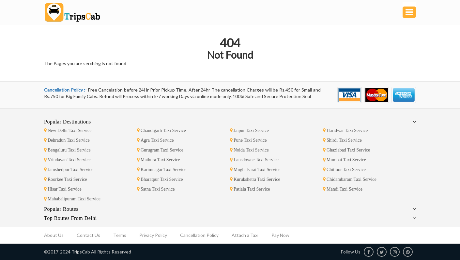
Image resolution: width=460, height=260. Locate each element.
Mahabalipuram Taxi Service (72, 198)
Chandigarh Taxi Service (161, 130)
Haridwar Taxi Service (345, 130)
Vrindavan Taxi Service (67, 159)
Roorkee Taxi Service (65, 179)
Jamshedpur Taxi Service (68, 169)
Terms (119, 235)
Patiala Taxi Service (250, 189)
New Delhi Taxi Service (67, 130)
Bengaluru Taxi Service (67, 150)
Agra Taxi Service (155, 140)
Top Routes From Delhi (70, 218)
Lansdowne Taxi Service (254, 159)
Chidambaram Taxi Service (349, 179)
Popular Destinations (67, 121)
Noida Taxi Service (249, 150)
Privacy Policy (153, 235)
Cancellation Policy (199, 235)
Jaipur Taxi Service (249, 130)
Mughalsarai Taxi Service (255, 169)
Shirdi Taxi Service (342, 140)
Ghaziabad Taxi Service (346, 150)
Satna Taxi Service (156, 189)
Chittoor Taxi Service (344, 169)
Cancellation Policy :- (66, 90)
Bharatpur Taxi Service (160, 179)
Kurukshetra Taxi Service (255, 179)
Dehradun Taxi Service (67, 140)
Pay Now (280, 235)
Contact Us (88, 235)
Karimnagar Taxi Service (161, 169)
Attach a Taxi (245, 235)
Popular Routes (61, 209)
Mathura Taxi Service (158, 159)
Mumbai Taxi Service (344, 159)
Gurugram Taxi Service (160, 150)
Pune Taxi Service (248, 140)
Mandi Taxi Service (342, 189)
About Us (54, 235)
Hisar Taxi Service (63, 189)
